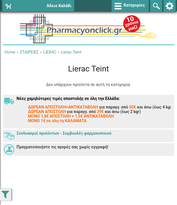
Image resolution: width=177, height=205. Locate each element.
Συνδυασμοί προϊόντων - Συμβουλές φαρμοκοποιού (64, 133)
